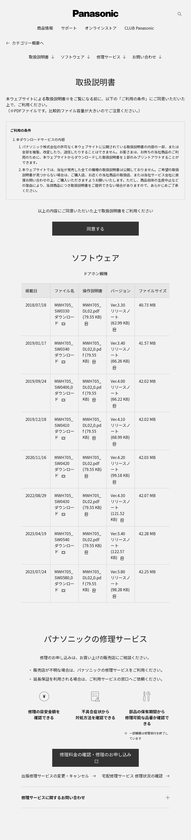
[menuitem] (45, 28)
